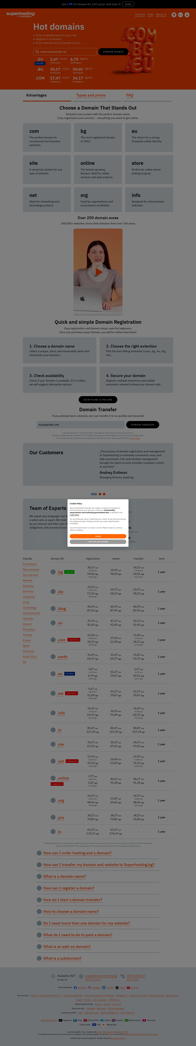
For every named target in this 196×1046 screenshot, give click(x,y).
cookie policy (74, 515)
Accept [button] (98, 536)
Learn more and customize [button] (98, 542)
